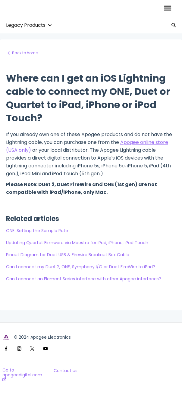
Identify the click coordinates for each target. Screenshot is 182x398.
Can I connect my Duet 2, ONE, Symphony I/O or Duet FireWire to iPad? (80, 267)
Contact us (65, 370)
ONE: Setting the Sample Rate (37, 231)
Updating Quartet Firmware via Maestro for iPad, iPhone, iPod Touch (77, 243)
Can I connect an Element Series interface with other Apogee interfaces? (83, 279)
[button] (167, 8)
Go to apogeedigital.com (22, 374)
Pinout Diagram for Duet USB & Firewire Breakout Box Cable (67, 255)
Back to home (25, 52)
